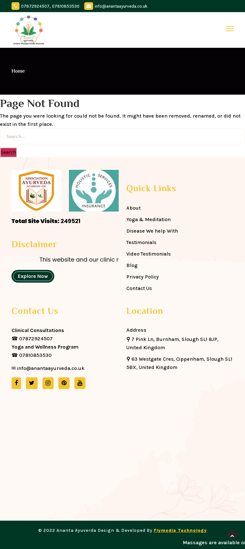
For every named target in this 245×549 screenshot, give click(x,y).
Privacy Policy (142, 277)
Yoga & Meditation (148, 219)
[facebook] (16, 383)
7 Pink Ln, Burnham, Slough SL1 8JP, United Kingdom (172, 343)
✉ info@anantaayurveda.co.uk (48, 368)
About (133, 208)
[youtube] (79, 383)
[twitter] (32, 383)
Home (18, 71)
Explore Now (33, 276)
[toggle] (230, 29)
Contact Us (139, 288)
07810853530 (65, 6)
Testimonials (141, 242)
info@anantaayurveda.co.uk (121, 6)
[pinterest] (64, 383)
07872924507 (35, 6)
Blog (131, 265)
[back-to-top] (232, 536)
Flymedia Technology (180, 530)
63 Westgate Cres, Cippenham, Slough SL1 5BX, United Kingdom (179, 363)
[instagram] (48, 383)
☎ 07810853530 (44, 351)
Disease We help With (152, 231)
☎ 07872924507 (37, 334)
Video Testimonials (148, 254)
